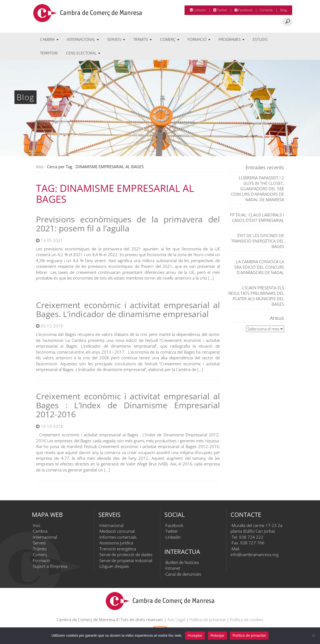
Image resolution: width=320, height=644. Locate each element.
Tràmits (142, 39)
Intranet (172, 568)
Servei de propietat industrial (125, 560)
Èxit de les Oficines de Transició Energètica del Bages (257, 241)
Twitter (220, 10)
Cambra (49, 39)
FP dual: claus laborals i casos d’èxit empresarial (257, 217)
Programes (231, 39)
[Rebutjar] (313, 635)
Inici (40, 166)
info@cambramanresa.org (255, 554)
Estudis (260, 39)
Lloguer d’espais (114, 566)
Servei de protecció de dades (125, 554)
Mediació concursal (117, 531)
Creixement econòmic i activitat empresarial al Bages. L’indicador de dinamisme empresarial (128, 309)
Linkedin (198, 10)
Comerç (169, 39)
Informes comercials (118, 537)
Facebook (243, 10)
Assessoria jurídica (116, 542)
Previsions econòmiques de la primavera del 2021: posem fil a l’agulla (128, 224)
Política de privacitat (207, 619)
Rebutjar (217, 635)
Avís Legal (176, 619)
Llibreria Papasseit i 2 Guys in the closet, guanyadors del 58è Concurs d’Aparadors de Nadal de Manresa (257, 188)
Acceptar (195, 635)
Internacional (83, 39)
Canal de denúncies (183, 574)
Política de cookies (246, 619)
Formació (199, 39)
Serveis (116, 39)
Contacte (266, 10)
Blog (283, 10)
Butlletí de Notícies (182, 562)
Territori (49, 53)
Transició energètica (117, 548)
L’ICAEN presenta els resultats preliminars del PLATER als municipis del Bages (256, 296)
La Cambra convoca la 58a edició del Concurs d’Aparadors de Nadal (259, 267)
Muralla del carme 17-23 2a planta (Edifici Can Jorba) (256, 528)
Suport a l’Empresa (50, 566)
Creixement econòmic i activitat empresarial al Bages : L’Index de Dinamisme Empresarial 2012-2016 (128, 405)
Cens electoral (83, 53)
